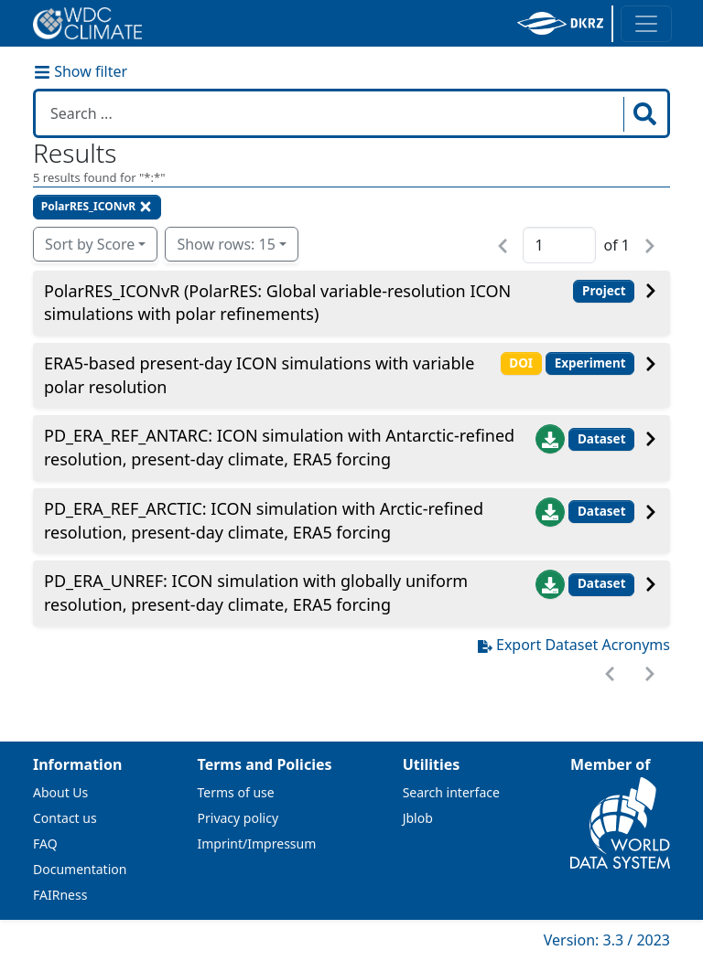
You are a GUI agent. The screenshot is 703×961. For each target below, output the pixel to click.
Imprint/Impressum (257, 843)
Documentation (79, 869)
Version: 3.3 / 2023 (607, 940)
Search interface (451, 792)
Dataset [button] (602, 439)
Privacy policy (238, 818)
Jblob (418, 818)
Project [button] (604, 291)
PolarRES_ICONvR (97, 206)
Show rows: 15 (226, 244)
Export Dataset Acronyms (574, 645)
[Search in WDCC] (331, 113)
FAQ (45, 843)
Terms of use (236, 792)
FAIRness (60, 894)
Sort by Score (90, 244)
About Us (60, 792)
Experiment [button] (590, 363)
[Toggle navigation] (646, 23)
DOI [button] (521, 363)
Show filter (80, 71)
